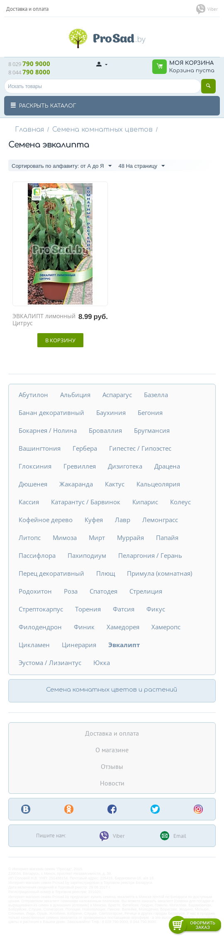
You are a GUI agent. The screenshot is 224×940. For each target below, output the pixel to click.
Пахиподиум (87, 555)
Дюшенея (33, 484)
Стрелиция (145, 591)
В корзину (60, 340)
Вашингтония (40, 448)
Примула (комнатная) (159, 573)
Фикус (155, 609)
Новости (112, 783)
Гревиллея (79, 466)
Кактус (114, 484)
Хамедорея (123, 627)
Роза (71, 591)
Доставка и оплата (112, 733)
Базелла (156, 394)
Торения (88, 609)
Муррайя (130, 537)
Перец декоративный (51, 573)
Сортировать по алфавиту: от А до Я (62, 166)
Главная (29, 129)
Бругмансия (152, 430)
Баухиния (111, 412)
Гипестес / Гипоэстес (140, 448)
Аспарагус (117, 394)
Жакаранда (76, 484)
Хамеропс (165, 627)
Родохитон (35, 591)
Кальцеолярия (158, 484)
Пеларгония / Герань (150, 555)
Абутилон (33, 394)
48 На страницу (141, 166)
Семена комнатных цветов (102, 129)
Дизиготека (125, 466)
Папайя (167, 537)
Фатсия (123, 609)
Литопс (30, 537)
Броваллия (105, 430)
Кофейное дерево (46, 519)
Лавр (122, 519)
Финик (84, 627)
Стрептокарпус (41, 609)
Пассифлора (37, 555)
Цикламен (34, 645)
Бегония (150, 412)
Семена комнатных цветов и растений (111, 689)
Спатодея (103, 591)
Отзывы (112, 766)
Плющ (105, 573)
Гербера (85, 448)
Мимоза (65, 537)
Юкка (101, 662)
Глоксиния (35, 466)
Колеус (180, 502)
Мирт (97, 537)
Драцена (167, 466)
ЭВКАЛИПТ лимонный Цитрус (43, 319)
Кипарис (145, 502)
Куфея (94, 519)
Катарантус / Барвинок (85, 502)
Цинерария (79, 645)
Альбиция (75, 394)
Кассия (29, 502)
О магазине (112, 750)
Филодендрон (40, 627)
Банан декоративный (51, 412)
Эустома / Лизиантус (50, 662)
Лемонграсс (160, 519)
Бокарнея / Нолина (48, 430)
